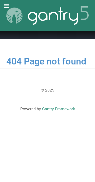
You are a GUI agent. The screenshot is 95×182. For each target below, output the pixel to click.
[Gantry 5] (47, 15)
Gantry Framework (58, 108)
